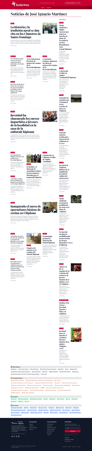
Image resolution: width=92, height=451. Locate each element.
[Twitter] (14, 436)
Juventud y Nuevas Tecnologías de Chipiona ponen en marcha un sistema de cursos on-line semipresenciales (17, 266)
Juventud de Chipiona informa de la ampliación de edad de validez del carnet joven (64, 171)
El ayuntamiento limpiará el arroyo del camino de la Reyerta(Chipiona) (17, 157)
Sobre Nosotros (50, 424)
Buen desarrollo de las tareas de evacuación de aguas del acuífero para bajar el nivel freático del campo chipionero (17, 88)
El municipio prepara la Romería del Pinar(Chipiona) (49, 239)
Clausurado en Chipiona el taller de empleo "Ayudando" (49, 158)
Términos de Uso (50, 431)
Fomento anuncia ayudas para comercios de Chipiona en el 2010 (64, 137)
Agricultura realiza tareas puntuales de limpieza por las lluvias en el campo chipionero (18, 181)
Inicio (12, 9)
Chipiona (43, 7)
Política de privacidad (73, 435)
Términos (74, 446)
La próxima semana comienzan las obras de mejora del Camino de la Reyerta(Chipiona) (50, 64)
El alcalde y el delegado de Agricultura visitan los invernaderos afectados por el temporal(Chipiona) (34, 172)
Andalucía (49, 7)
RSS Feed (31, 429)
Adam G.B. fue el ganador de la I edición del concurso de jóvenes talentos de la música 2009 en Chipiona (64, 275)
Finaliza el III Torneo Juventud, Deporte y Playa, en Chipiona (64, 308)
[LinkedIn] (18, 436)
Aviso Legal (49, 432)
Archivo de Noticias (33, 427)
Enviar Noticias (68, 441)
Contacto (49, 434)
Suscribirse (72, 431)
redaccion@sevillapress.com (25, 447)
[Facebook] (12, 436)
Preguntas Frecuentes (69, 439)
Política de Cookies (51, 429)
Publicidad (67, 437)
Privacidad (64, 446)
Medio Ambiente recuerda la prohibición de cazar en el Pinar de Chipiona (64, 205)
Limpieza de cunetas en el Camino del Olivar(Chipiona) (33, 251)
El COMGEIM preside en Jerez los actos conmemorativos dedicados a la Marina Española (17, 62)
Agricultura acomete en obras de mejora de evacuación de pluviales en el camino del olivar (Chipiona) (17, 239)
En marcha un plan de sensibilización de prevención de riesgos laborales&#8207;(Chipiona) (66, 238)
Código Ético (49, 425)
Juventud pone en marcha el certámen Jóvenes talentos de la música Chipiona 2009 (64, 339)
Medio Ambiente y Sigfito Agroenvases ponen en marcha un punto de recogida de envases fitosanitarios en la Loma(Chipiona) (65, 37)
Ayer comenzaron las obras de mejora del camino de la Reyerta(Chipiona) (34, 63)
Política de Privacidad (51, 427)
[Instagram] (16, 436)
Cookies (69, 446)
